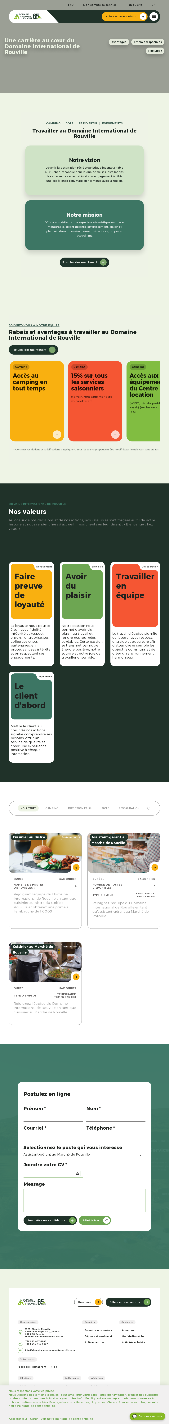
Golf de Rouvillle (133, 1336)
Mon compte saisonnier (99, 4)
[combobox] (85, 1155)
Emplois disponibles (148, 42)
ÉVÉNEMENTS (112, 123)
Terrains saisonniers (98, 1330)
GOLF (69, 123)
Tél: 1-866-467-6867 (36, 1344)
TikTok (52, 1366)
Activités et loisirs (133, 1342)
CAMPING (53, 123)
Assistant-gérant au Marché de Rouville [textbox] (57, 1154)
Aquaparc (128, 1330)
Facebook (24, 1366)
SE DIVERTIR (87, 123)
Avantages (119, 42)
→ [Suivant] (57, 434)
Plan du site (134, 4)
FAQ (71, 4)
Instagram (39, 1366)
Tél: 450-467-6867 (36, 1341)
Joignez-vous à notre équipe (34, 325)
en (153, 4)
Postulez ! (155, 51)
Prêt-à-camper (94, 1342)
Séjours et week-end (98, 1336)
